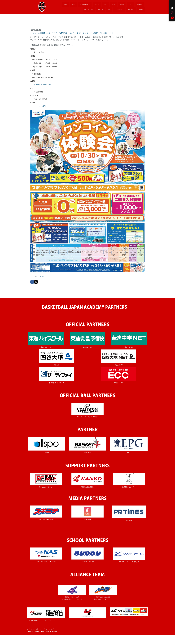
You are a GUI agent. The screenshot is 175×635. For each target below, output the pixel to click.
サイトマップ (49, 629)
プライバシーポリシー (35, 629)
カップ (105, 4)
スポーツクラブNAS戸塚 (41, 85)
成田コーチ (46, 106)
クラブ (113, 4)
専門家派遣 (139, 4)
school (42, 276)
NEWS (73, 4)
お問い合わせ (131, 9)
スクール (122, 4)
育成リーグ (100, 9)
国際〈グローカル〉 (88, 9)
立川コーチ (36, 106)
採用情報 (141, 9)
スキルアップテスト (119, 9)
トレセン (130, 4)
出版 (109, 9)
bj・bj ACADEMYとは (85, 4)
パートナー (97, 4)
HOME (65, 4)
